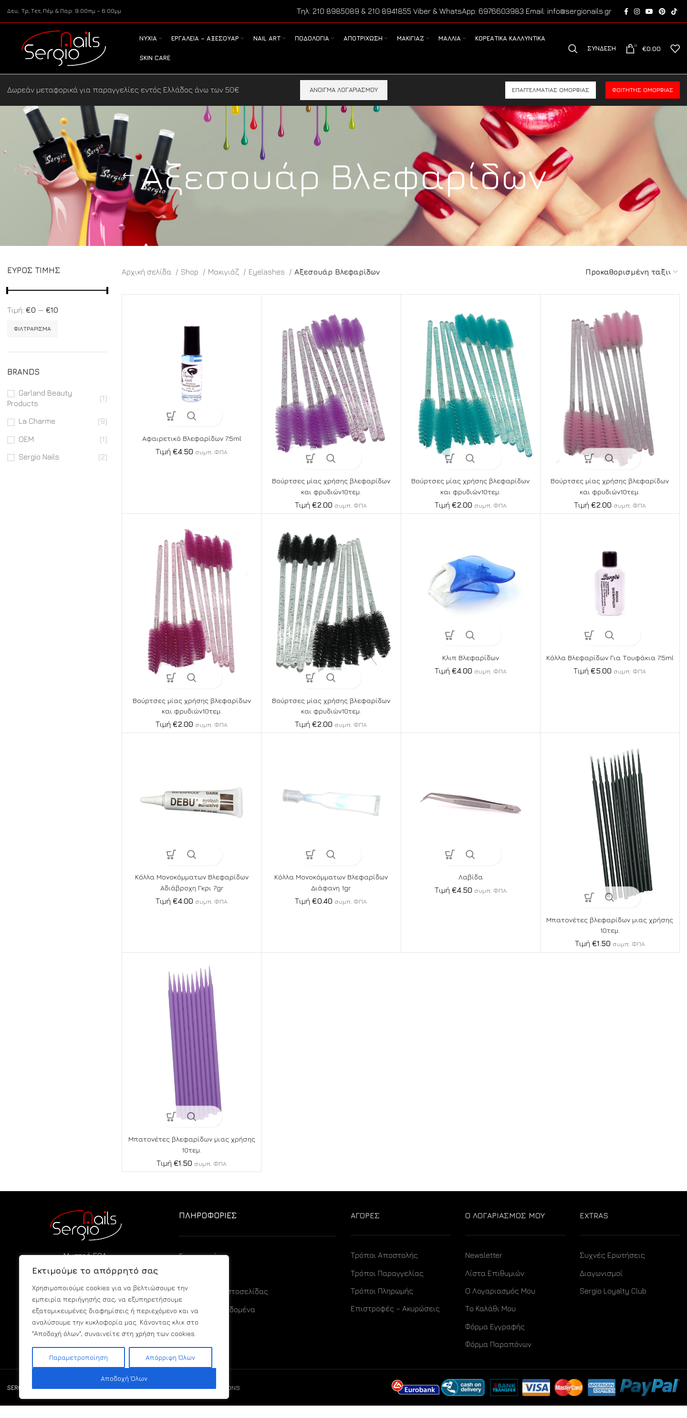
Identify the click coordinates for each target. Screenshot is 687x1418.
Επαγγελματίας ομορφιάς (550, 102)
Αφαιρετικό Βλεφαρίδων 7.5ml (191, 450)
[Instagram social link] (637, 12)
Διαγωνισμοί (601, 1285)
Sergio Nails (39, 469)
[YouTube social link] (649, 12)
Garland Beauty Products (39, 410)
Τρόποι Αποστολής (384, 1267)
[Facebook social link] (626, 12)
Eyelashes (268, 284)
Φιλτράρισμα (32, 341)
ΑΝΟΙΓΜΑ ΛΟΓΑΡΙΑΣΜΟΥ (344, 102)
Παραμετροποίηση (78, 1357)
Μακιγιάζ (224, 284)
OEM (26, 451)
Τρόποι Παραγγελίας (387, 1285)
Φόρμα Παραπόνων (498, 1356)
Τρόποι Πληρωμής (382, 1303)
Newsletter (483, 1267)
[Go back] (128, 188)
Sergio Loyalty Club (613, 1303)
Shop (190, 284)
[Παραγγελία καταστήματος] (632, 284)
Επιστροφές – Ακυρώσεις (395, 1320)
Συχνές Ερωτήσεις (612, 1267)
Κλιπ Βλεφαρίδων (470, 669)
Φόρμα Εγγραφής (495, 1339)
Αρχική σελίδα (147, 284)
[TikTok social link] (674, 12)
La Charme (37, 433)
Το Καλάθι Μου (490, 1320)
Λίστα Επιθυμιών (494, 1285)
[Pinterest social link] (662, 12)
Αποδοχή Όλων (124, 1378)
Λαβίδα (470, 889)
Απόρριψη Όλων (170, 1357)
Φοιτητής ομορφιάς (642, 102)
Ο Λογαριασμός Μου (500, 1303)
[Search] (573, 55)
